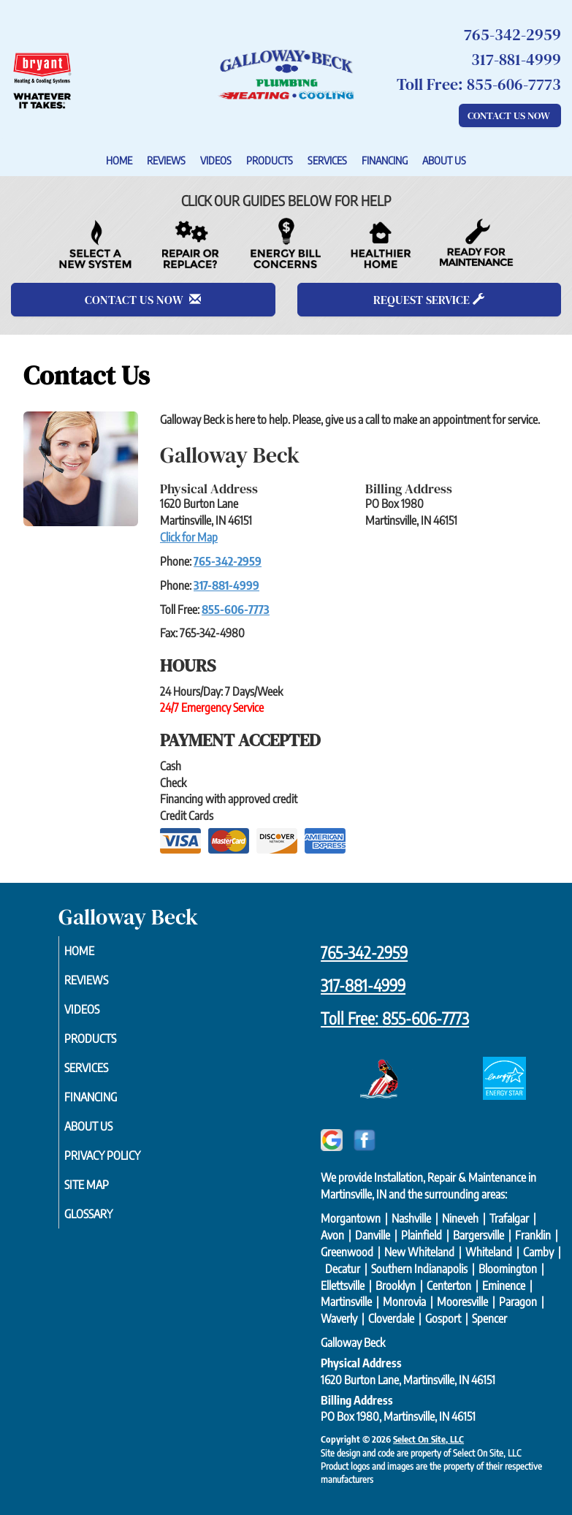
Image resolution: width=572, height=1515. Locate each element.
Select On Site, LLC (428, 1439)
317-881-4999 (226, 585)
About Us (444, 160)
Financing (385, 160)
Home (119, 160)
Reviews (166, 160)
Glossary (105, 1214)
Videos (216, 160)
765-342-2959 (228, 561)
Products (269, 160)
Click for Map (189, 537)
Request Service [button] (428, 300)
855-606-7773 (236, 609)
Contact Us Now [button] (510, 115)
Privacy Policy (119, 1155)
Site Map (103, 1184)
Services (327, 160)
